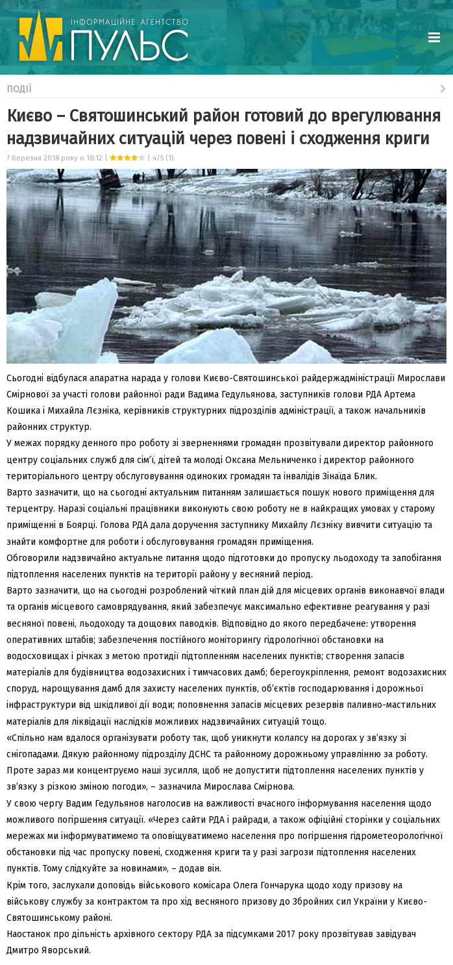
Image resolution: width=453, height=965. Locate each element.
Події (226, 88)
